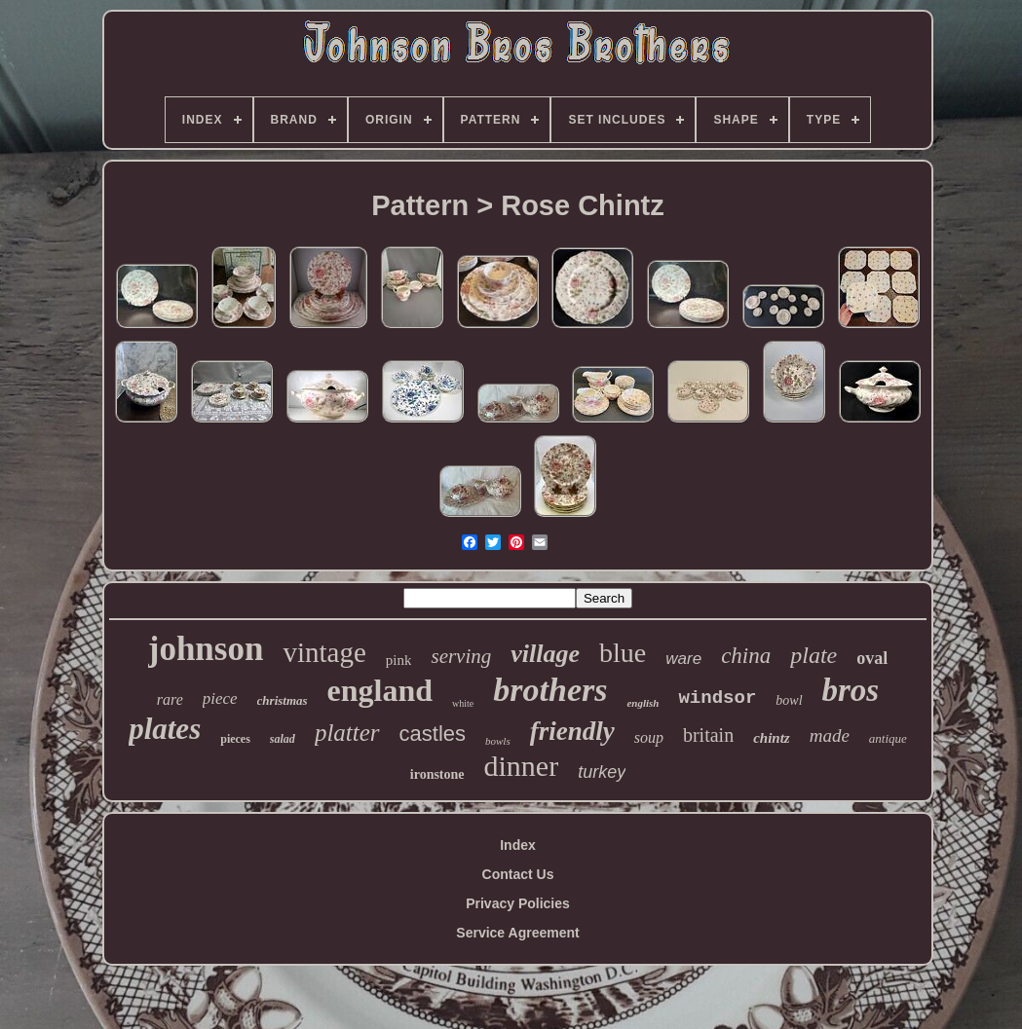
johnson (206, 649)
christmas (282, 700)
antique (888, 738)
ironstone (437, 774)
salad (282, 739)
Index (518, 845)
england (380, 690)
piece (220, 698)
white (462, 703)
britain (708, 735)
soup (648, 737)
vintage (324, 652)
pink (399, 660)
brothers (550, 690)
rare (170, 699)
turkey (601, 772)
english (642, 703)
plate (813, 655)
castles (432, 733)
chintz (771, 738)
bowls (498, 741)
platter (347, 732)
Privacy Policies (518, 903)
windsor (717, 698)
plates (165, 729)
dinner (521, 766)
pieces (235, 739)
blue (622, 653)
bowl (789, 700)
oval (872, 658)
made (830, 735)
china (746, 655)
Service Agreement (517, 932)
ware (683, 658)
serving (461, 656)
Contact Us (518, 874)
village (545, 654)
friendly (572, 731)
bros (851, 690)
